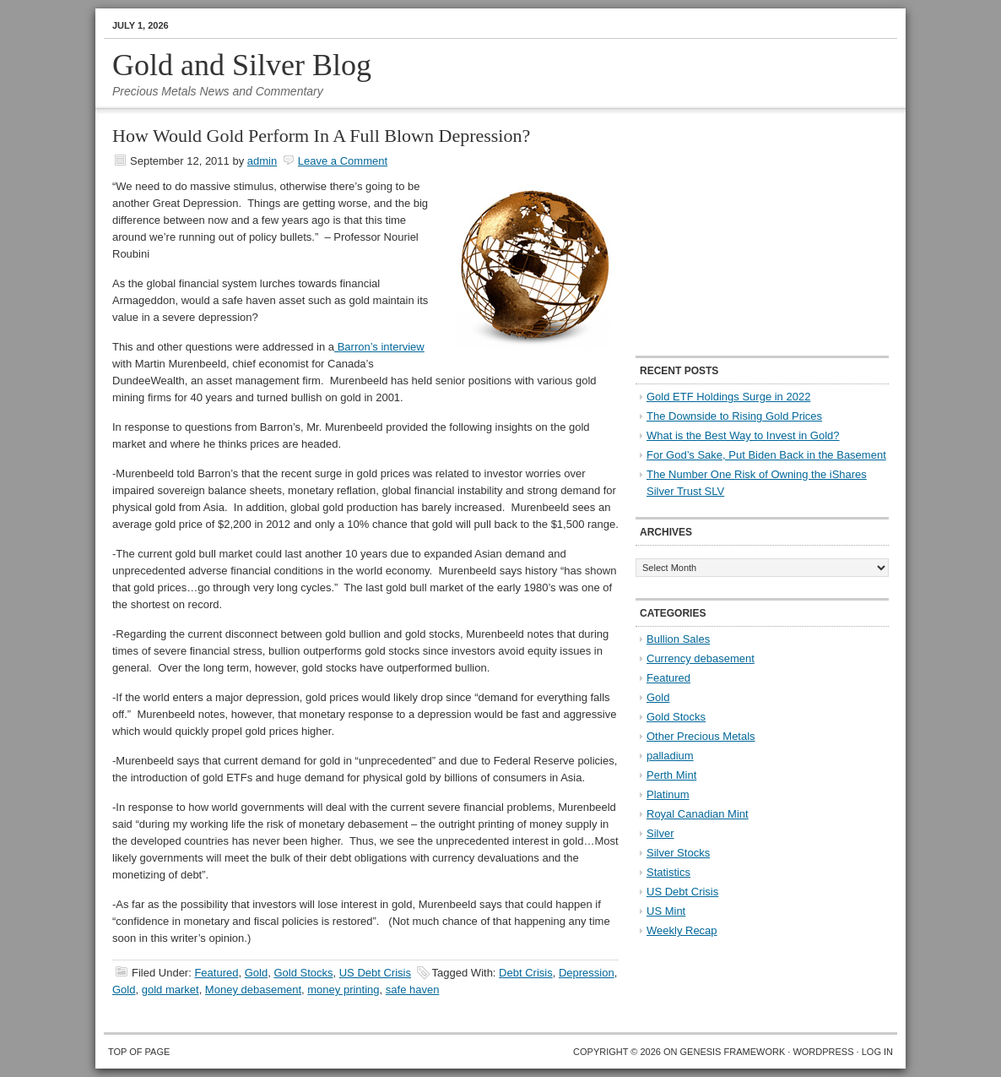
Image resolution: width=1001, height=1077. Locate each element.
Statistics (668, 872)
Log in (877, 1052)
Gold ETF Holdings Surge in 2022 (728, 396)
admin (262, 161)
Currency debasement (701, 658)
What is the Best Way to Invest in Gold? (743, 435)
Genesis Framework (733, 1052)
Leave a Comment (342, 161)
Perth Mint (671, 775)
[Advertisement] (741, 233)
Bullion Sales (678, 639)
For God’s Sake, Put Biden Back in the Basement (766, 455)
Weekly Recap (682, 930)
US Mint (666, 911)
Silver (660, 833)
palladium (670, 755)
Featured (216, 972)
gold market (170, 989)
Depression (586, 972)
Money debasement (253, 989)
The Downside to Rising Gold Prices (734, 416)
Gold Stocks (303, 972)
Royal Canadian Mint (698, 814)
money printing (343, 989)
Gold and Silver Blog (241, 65)
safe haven (413, 989)
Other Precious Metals (701, 736)
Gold (256, 972)
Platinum (668, 794)
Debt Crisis (526, 972)
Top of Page (139, 1052)
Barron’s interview (379, 346)
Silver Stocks (678, 852)
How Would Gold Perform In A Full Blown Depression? (321, 135)
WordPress (823, 1052)
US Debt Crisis (375, 972)
